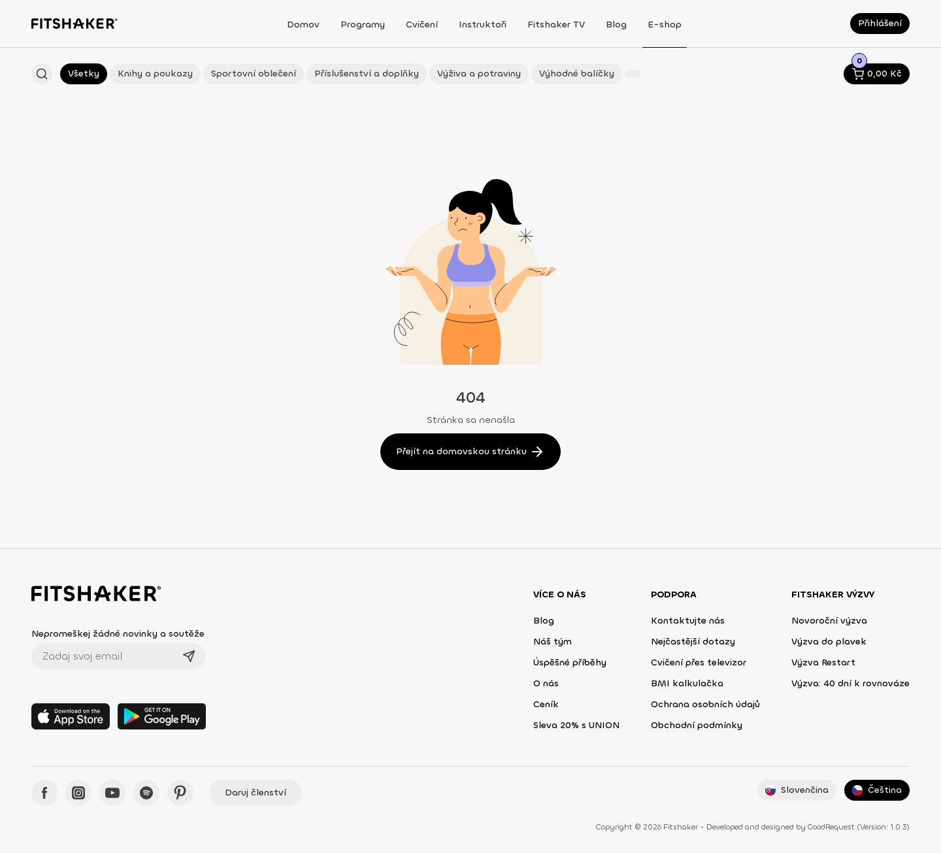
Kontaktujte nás (688, 620)
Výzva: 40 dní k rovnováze (850, 683)
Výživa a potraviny (479, 73)
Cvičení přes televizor (698, 662)
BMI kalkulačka (687, 683)
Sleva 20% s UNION (576, 725)
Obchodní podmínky (696, 725)
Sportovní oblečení (253, 73)
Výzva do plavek (829, 641)
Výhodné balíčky (576, 73)
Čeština (877, 790)
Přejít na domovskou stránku (470, 452)
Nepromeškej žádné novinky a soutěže (118, 633)
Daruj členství (255, 792)
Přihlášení (880, 23)
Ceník (546, 704)
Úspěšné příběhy (569, 662)
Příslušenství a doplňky (366, 73)
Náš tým (552, 641)
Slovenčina (797, 790)
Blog (543, 620)
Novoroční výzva (829, 620)
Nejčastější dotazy (693, 641)
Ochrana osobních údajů (705, 704)
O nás (546, 683)
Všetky (83, 73)
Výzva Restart (823, 662)
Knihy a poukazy (155, 73)
